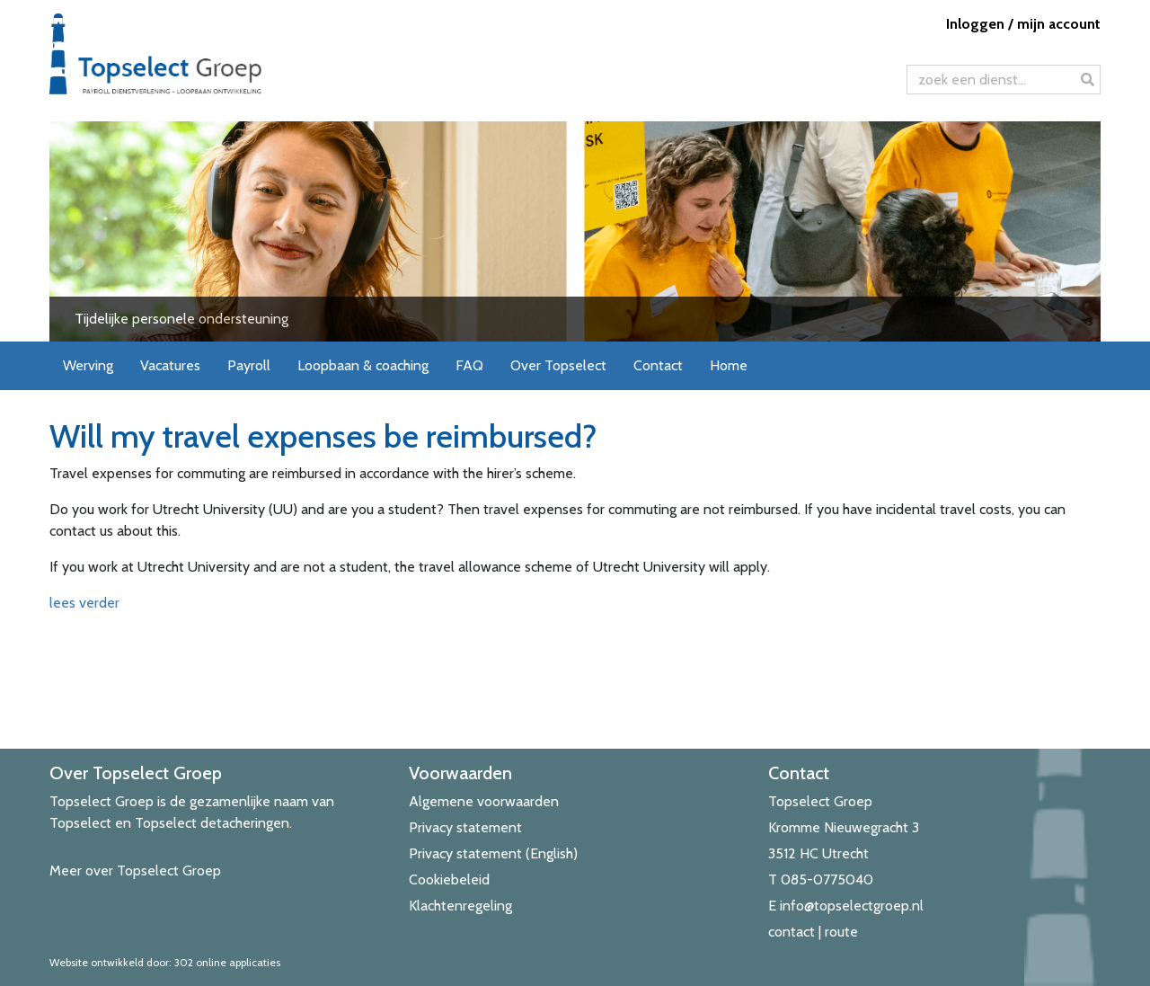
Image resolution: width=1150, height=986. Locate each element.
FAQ (469, 365)
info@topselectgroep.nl (852, 905)
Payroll (248, 365)
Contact (658, 365)
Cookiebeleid (449, 879)
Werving (88, 365)
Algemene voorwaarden (484, 801)
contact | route (813, 931)
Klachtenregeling (460, 905)
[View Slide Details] (575, 231)
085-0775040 (827, 879)
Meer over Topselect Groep (135, 870)
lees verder (84, 602)
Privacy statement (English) (493, 853)
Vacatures (170, 365)
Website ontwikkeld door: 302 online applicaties (164, 962)
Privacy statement (465, 827)
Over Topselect (558, 365)
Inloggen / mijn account (1023, 23)
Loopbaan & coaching (363, 365)
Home (729, 365)
